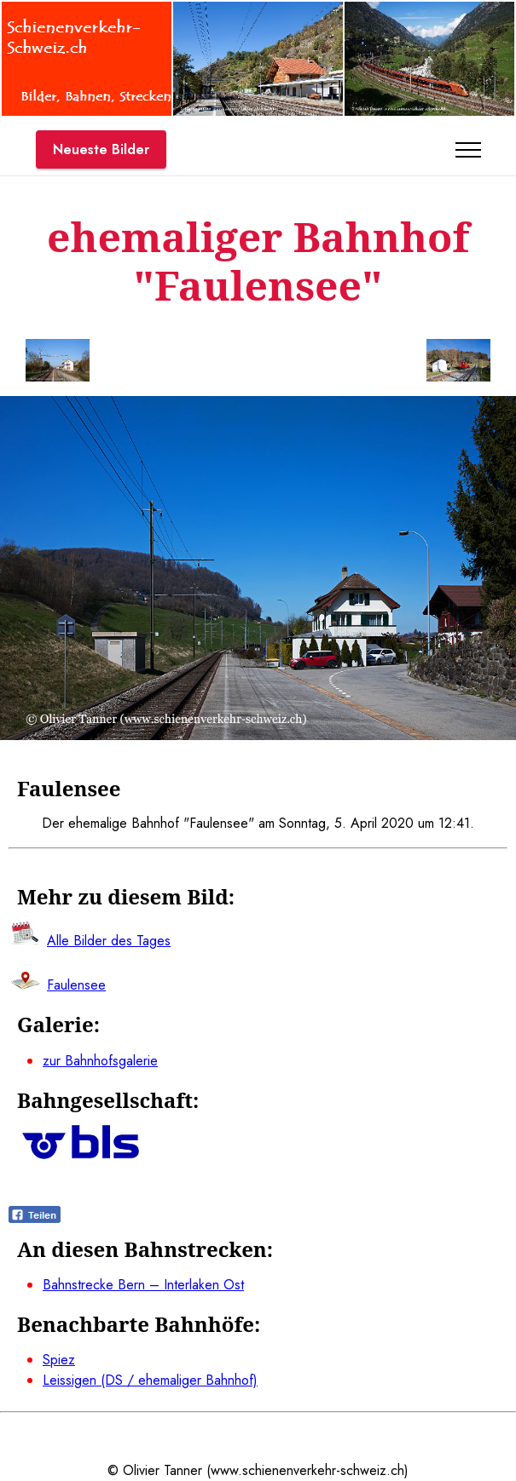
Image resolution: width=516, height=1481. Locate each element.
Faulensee (76, 985)
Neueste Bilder (101, 149)
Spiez (59, 1359)
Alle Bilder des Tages (109, 940)
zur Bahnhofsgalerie (100, 1061)
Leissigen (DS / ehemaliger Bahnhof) (150, 1380)
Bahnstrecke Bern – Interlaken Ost (143, 1284)
